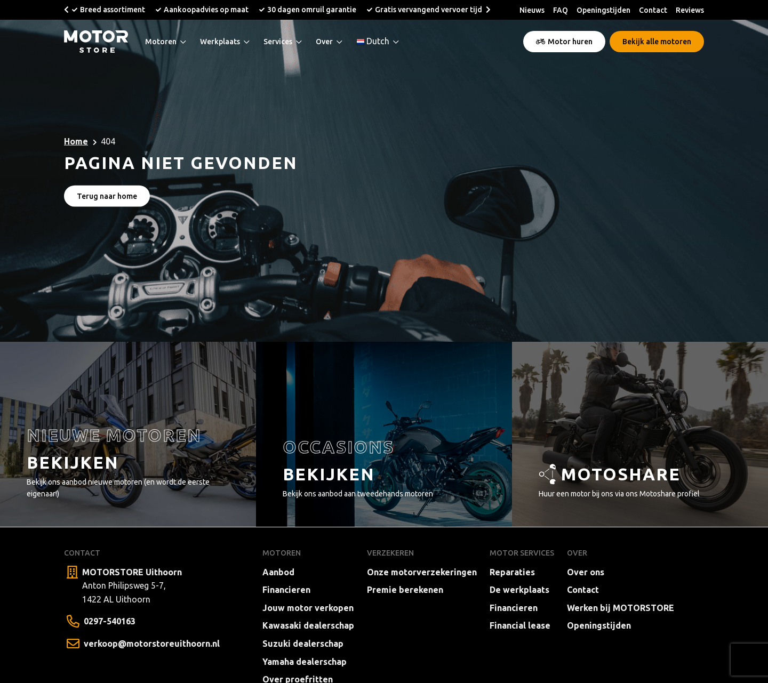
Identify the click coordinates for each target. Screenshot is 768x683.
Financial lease (520, 625)
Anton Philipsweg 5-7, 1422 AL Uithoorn (132, 585)
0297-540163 (109, 621)
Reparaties (512, 572)
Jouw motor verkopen (308, 608)
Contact (653, 10)
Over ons (585, 572)
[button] (66, 9)
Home (76, 141)
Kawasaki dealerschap (308, 625)
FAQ (560, 10)
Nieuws (532, 10)
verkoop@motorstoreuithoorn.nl (152, 643)
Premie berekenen (405, 589)
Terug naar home (107, 196)
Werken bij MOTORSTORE (620, 608)
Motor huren (564, 41)
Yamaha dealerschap (304, 661)
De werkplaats (519, 589)
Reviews (690, 10)
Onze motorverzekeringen (422, 572)
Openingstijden (603, 10)
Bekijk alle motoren (656, 41)
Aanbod (278, 572)
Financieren (286, 589)
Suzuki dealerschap (302, 643)
